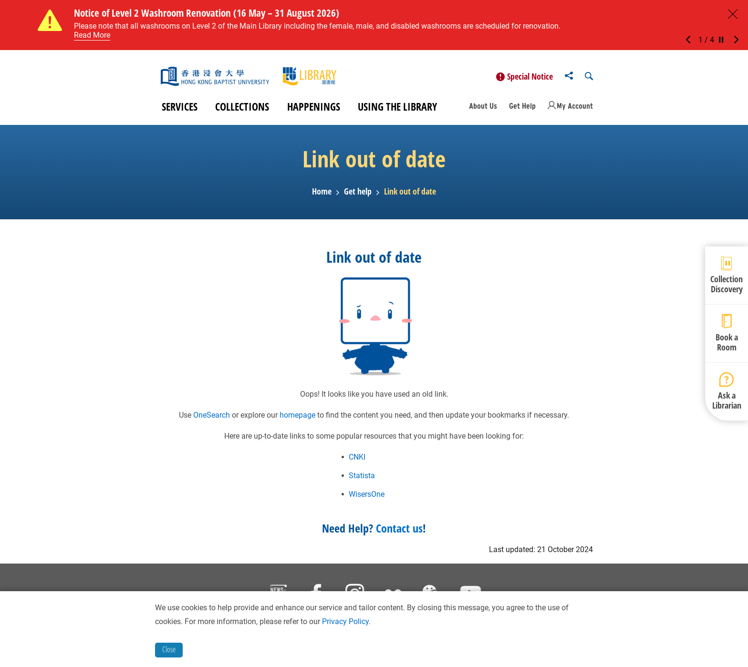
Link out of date (410, 194)
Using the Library (397, 109)
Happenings (313, 109)
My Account (575, 107)
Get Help (522, 107)
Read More (92, 35)
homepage (297, 416)
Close (169, 649)
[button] (691, 40)
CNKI (357, 458)
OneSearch (211, 416)
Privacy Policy (345, 621)
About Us (483, 107)
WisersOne (366, 496)
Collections (242, 109)
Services (179, 109)
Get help (358, 194)
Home (322, 194)
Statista (362, 477)
